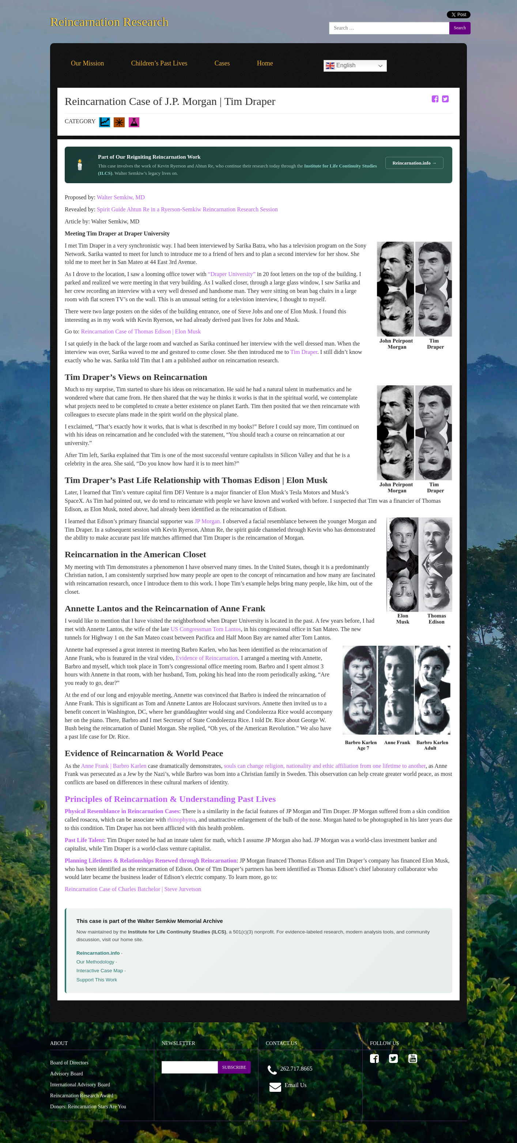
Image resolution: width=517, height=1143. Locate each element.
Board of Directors (69, 1062)
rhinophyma (181, 819)
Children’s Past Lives (159, 63)
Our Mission (87, 63)
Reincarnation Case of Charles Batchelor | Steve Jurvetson (133, 889)
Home (265, 63)
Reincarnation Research (109, 20)
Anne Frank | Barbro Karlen (113, 766)
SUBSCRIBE (234, 1067)
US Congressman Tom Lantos (206, 629)
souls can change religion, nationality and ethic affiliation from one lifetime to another (325, 766)
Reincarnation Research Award (81, 1095)
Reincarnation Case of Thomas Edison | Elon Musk (141, 331)
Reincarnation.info (98, 953)
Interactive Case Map (99, 970)
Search (460, 27)
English (340, 65)
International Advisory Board (80, 1084)
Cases (222, 63)
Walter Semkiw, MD (121, 197)
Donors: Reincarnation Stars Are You (88, 1106)
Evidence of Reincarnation (207, 658)
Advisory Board (66, 1073)
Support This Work (96, 979)
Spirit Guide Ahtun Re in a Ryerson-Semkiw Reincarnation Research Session (187, 209)
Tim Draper (303, 352)
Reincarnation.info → (414, 163)
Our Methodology (95, 962)
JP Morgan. (208, 521)
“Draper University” (232, 274)
